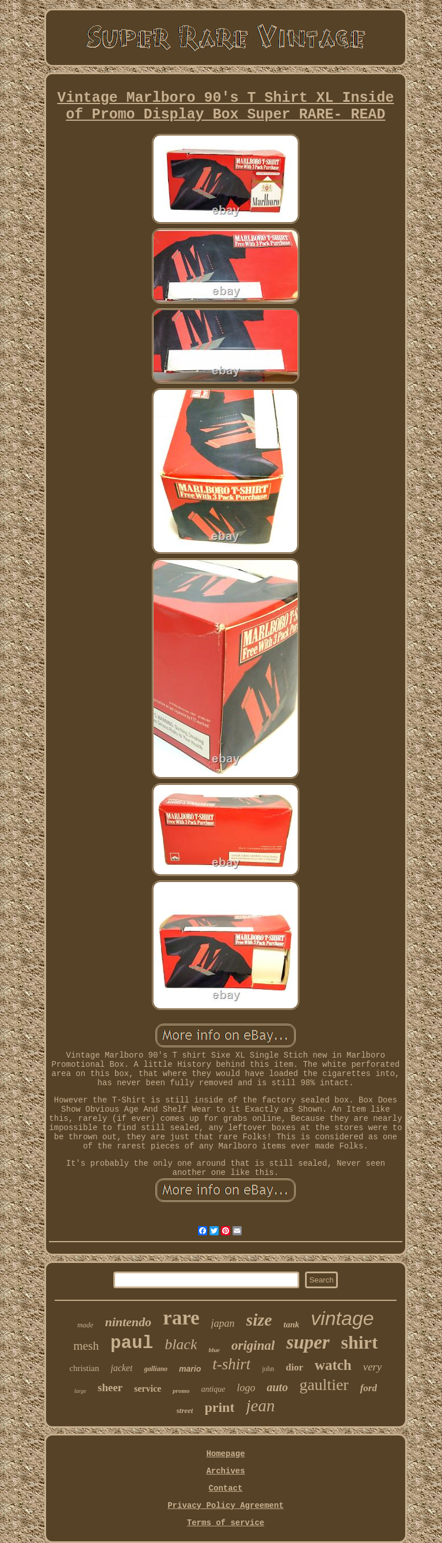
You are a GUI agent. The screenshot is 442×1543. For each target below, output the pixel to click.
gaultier (324, 1384)
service (147, 1388)
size (259, 1319)
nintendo (128, 1322)
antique (213, 1389)
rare (181, 1318)
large (80, 1391)
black (181, 1344)
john (268, 1369)
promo (181, 1390)
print (219, 1407)
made (85, 1324)
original (253, 1345)
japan (223, 1323)
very (372, 1367)
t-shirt (231, 1364)
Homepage (225, 1453)
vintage (342, 1318)
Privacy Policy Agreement (225, 1505)
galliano (155, 1369)
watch (333, 1365)
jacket (121, 1368)
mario (190, 1368)
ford (368, 1388)
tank (292, 1324)
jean (260, 1405)
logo (246, 1387)
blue (214, 1349)
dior (294, 1367)
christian (85, 1368)
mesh (85, 1346)
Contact (226, 1488)
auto (277, 1387)
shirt (359, 1342)
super (307, 1342)
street (185, 1410)
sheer (110, 1387)
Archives (225, 1471)
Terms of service (225, 1522)
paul (131, 1343)
